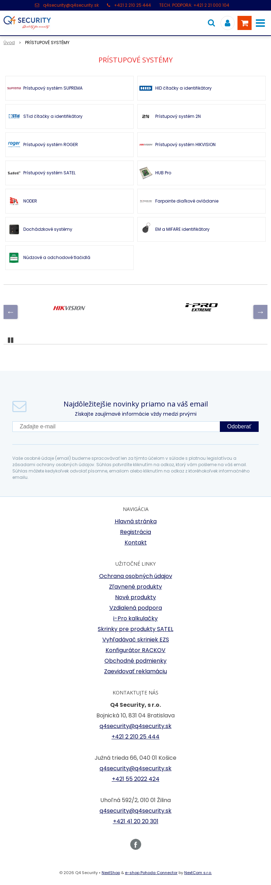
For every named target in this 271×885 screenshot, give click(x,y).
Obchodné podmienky (135, 661)
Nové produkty (135, 597)
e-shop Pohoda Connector (151, 872)
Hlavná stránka (136, 521)
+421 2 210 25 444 (132, 5)
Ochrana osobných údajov (135, 576)
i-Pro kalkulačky (135, 618)
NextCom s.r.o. (198, 872)
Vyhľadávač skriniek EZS (135, 640)
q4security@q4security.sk (71, 5)
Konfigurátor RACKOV (135, 650)
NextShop (111, 872)
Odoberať (239, 426)
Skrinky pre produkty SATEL (135, 629)
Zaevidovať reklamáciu (135, 671)
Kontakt (136, 542)
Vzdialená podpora (135, 608)
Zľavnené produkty (135, 587)
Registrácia (135, 532)
